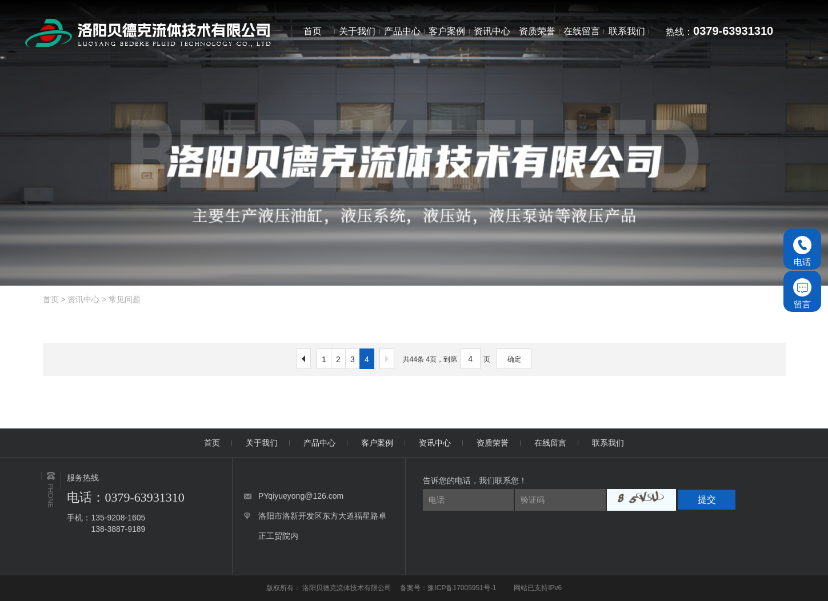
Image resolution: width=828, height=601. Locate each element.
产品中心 (319, 443)
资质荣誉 (493, 443)
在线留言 (550, 443)
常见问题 (125, 299)
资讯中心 (83, 299)
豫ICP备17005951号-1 (461, 588)
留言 (802, 293)
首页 (51, 299)
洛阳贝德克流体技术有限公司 (347, 588)
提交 (707, 499)
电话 (802, 251)
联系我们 (608, 443)
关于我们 (262, 443)
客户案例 (377, 443)
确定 (514, 359)
